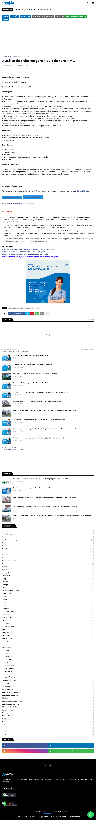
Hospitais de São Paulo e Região (14, 449)
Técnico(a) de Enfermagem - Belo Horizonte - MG (31, 488)
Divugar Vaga (43, 817)
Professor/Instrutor (48, 677)
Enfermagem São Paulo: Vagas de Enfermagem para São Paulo (28, 249)
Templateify (48, 814)
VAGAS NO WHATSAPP (33, 197)
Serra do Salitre (48, 710)
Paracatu (48, 650)
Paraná (48, 653)
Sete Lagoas (48, 713)
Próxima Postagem (86, 349)
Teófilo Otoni (48, 719)
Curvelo (48, 570)
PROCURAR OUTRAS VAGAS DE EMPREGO (19, 204)
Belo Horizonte (38, 16)
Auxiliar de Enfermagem (21, 56)
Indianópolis (48, 594)
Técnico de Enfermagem (48, 716)
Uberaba (48, 728)
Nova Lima (48, 644)
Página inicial (7, 56)
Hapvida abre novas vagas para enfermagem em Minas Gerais (37, 401)
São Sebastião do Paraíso (48, 707)
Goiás (48, 588)
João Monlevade (48, 611)
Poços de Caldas (48, 668)
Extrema (48, 582)
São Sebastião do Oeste (48, 704)
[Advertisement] (48, 38)
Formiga (48, 585)
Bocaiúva (48, 555)
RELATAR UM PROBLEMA (12, 197)
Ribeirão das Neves (48, 680)
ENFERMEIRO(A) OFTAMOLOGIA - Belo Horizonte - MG (33, 10)
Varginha (48, 734)
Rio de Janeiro (48, 683)
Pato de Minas (48, 656)
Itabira (48, 600)
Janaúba (48, 609)
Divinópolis (48, 573)
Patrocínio (48, 662)
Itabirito (48, 603)
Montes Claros (48, 638)
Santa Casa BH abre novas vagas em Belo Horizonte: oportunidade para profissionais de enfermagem (52, 516)
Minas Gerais (48, 635)
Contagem (48, 564)
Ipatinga (48, 597)
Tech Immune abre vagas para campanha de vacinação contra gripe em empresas (45, 506)
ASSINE (5, 19)
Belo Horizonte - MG (48, 461)
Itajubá (48, 606)
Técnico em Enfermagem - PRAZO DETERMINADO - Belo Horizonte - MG (39, 420)
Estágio (48, 579)
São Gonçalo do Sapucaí (48, 692)
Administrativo (48, 531)
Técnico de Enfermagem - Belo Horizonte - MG (30, 355)
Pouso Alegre (48, 671)
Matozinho (48, 632)
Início (18, 817)
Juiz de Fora (60, 16)
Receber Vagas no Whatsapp (76, 16)
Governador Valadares (48, 591)
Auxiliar (5, 16)
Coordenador (48, 567)
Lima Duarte (48, 623)
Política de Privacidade (58, 817)
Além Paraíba (48, 534)
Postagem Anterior (10, 349)
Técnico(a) (14, 16)
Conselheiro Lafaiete (48, 561)
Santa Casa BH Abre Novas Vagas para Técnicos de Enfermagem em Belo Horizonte (44, 497)
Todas (37, 308)
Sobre (25, 817)
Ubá (48, 725)
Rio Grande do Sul (48, 686)
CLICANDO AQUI (83, 191)
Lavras (48, 620)
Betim (48, 552)
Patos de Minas (48, 659)
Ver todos (91, 320)
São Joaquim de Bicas (48, 695)
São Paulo (48, 698)
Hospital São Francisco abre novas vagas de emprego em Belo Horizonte (40, 479)
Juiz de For (48, 615)
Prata (48, 674)
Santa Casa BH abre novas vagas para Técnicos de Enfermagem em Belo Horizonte (44, 410)
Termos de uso (74, 817)
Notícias (48, 641)
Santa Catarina (48, 689)
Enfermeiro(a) (25, 16)
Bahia (48, 543)
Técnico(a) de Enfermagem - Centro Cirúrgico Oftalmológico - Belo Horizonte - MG (44, 429)
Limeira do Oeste (48, 626)
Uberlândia (49, 16)
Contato (32, 817)
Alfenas (48, 537)
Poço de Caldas (48, 665)
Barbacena (48, 546)
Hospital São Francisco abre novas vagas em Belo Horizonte (35, 374)
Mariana (48, 629)
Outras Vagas (48, 647)
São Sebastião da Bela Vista (48, 701)
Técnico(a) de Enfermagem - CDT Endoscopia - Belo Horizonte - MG (38, 438)
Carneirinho (48, 558)
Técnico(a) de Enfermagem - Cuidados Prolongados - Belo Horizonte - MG (41, 392)
